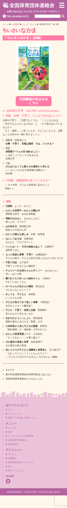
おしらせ (12, 428)
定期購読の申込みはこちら (33, 101)
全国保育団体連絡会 (17, 440)
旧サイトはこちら (16, 470)
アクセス (12, 454)
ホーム (6, 24)
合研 (10, 432)
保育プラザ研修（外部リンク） (23, 418)
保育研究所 (13, 444)
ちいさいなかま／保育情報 (20, 436)
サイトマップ (14, 414)
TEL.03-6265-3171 (18, 16)
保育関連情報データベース (20, 462)
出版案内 (12, 458)
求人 (10, 466)
